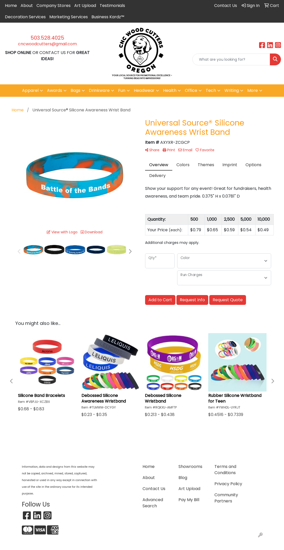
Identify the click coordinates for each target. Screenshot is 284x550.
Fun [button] (121, 90)
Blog (182, 478)
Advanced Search (153, 503)
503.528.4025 (47, 37)
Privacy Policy (228, 484)
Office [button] (191, 90)
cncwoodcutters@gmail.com (47, 44)
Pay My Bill (188, 500)
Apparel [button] (30, 90)
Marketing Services (68, 17)
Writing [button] (231, 90)
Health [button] (169, 90)
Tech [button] (211, 90)
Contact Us (154, 489)
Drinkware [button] (99, 90)
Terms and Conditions (225, 470)
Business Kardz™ (107, 17)
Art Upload (85, 5)
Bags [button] (75, 90)
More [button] (252, 90)
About (27, 5)
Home (11, 5)
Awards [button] (54, 90)
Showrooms (190, 466)
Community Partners (226, 498)
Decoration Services (25, 17)
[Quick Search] (231, 59)
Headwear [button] (144, 90)
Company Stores (53, 5)
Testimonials (112, 5)
